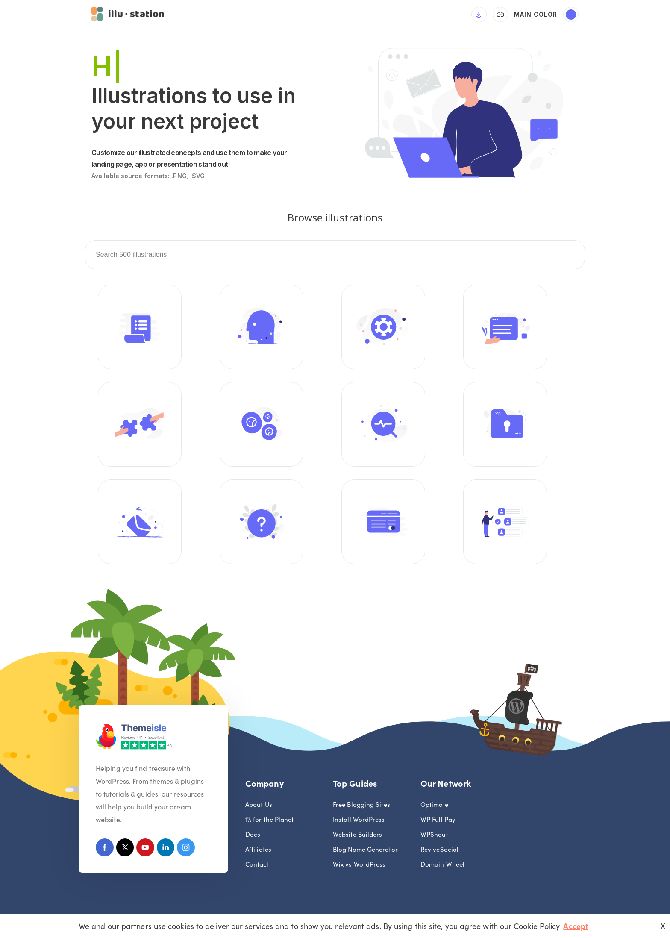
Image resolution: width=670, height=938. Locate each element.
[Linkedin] (170, 849)
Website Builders (357, 835)
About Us (258, 805)
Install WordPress (359, 820)
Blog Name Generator (365, 850)
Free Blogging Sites (361, 805)
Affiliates (258, 850)
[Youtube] (149, 849)
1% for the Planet (269, 820)
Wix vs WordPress (359, 865)
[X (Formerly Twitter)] (127, 849)
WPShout (434, 835)
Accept (575, 925)
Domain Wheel (442, 865)
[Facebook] (105, 849)
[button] (128, 15)
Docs (252, 835)
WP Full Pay (437, 820)
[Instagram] (192, 849)
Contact (257, 865)
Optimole (434, 805)
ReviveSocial (439, 850)
